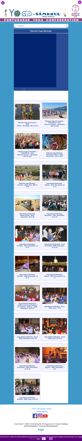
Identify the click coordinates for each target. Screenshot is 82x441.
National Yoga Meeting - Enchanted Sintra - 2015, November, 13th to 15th (54, 154)
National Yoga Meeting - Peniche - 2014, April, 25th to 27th (27, 185)
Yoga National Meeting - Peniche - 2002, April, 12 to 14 (27, 398)
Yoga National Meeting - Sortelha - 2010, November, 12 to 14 (27, 245)
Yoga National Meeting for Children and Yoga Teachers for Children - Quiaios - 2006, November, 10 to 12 (27, 306)
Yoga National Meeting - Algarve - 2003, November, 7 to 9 (54, 367)
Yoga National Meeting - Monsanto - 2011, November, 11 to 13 (55, 215)
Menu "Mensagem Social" (41, 409)
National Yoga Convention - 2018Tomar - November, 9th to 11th (27, 124)
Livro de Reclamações (48, 426)
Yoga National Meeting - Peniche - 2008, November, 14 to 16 (27, 276)
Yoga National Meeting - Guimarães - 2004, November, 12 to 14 (27, 367)
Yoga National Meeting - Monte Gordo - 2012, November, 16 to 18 (27, 215)
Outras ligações (41, 411)
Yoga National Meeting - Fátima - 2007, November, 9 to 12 (54, 276)
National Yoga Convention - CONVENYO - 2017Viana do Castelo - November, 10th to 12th (54, 123)
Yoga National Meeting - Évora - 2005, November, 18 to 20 (27, 337)
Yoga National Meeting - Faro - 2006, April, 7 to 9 (54, 307)
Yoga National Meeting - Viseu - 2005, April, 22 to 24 (54, 337)
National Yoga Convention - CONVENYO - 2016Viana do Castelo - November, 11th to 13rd (27, 154)
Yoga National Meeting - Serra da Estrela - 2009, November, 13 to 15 (54, 245)
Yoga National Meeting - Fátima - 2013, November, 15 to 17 (54, 185)
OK (44, 439)
